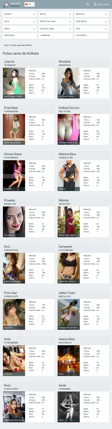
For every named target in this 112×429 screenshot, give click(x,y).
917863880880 (11, 342)
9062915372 (64, 204)
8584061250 (10, 204)
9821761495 (64, 111)
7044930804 (64, 389)
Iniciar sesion (101, 4)
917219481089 (66, 250)
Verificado (9, 35)
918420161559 (66, 157)
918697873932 (11, 250)
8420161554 (64, 296)
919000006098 (11, 111)
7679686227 (10, 65)
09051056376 (65, 342)
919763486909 (11, 157)
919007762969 (11, 389)
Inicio (6, 45)
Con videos (81, 35)
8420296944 (64, 65)
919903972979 (11, 296)
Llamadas (45, 35)
